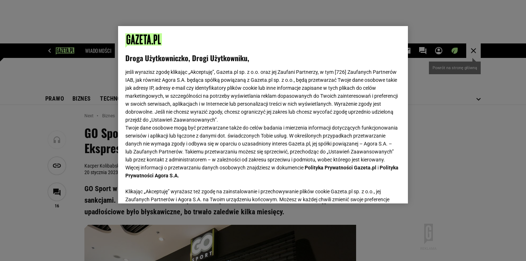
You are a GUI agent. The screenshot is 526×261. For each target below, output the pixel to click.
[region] (263, 114)
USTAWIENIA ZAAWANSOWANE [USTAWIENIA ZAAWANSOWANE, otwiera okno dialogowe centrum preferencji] (172, 189)
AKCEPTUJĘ (376, 189)
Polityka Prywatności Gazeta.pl (340, 168)
